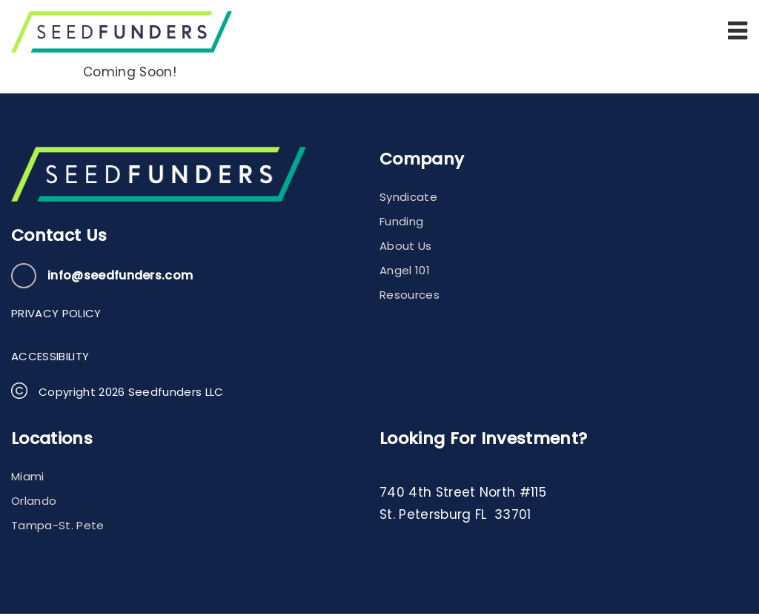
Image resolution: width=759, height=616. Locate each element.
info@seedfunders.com (120, 278)
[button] (737, 32)
